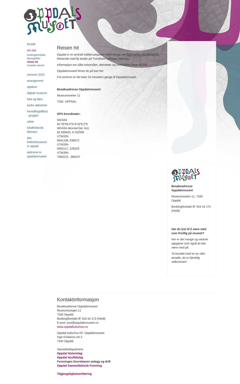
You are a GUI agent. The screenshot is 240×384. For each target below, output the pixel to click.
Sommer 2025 (36, 74)
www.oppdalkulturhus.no (73, 326)
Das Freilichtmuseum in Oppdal (37, 142)
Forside (31, 44)
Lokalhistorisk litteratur (35, 129)
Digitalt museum (37, 93)
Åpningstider (33, 58)
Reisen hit (32, 61)
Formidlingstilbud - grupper (37, 113)
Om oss (31, 50)
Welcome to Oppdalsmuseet (36, 154)
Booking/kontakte (36, 55)
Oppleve (32, 86)
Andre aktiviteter (37, 105)
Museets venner (35, 65)
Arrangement (35, 80)
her (145, 64)
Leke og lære (35, 99)
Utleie (30, 121)
